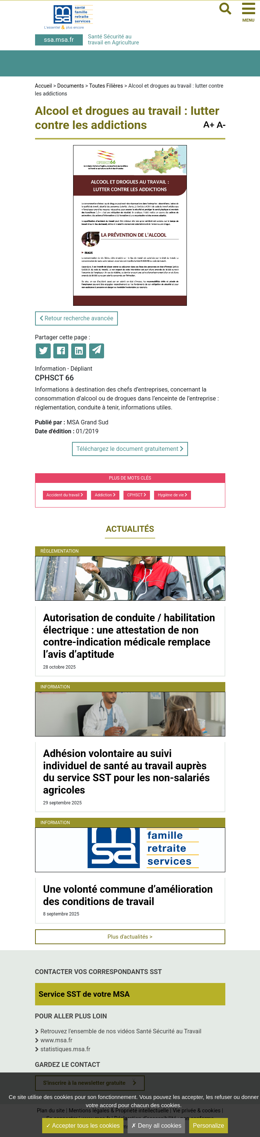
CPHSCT (136, 495)
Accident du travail (65, 495)
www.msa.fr (57, 1040)
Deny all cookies (156, 1125)
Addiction (105, 495)
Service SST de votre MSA (84, 994)
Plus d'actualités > (129, 936)
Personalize (208, 1125)
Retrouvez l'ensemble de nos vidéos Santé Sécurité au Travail (121, 1031)
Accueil (43, 86)
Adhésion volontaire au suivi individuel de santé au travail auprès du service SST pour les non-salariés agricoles (126, 772)
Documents (70, 86)
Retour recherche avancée (76, 318)
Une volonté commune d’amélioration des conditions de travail (128, 895)
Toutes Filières (106, 86)
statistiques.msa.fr (66, 1049)
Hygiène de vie (172, 495)
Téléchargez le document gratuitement (130, 448)
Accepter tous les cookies (83, 1125)
